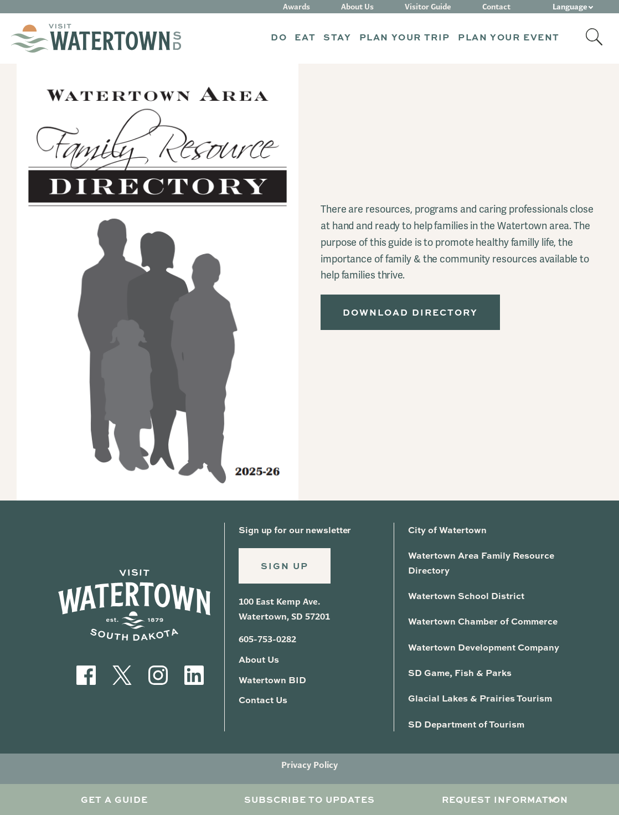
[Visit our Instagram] (158, 674)
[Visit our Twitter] (122, 674)
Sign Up (284, 565)
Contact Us (263, 699)
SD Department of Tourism (466, 724)
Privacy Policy (309, 765)
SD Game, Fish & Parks (460, 672)
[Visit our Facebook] (86, 674)
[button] (279, 38)
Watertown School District (466, 595)
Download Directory (410, 312)
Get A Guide (114, 799)
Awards (296, 6)
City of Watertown (447, 529)
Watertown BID (272, 679)
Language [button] (570, 6)
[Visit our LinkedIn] (194, 674)
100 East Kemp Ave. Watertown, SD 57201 (284, 608)
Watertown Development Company (483, 647)
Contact (496, 6)
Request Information (505, 799)
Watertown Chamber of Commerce (483, 621)
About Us (357, 6)
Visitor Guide (428, 6)
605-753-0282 (267, 639)
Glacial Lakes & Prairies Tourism (480, 698)
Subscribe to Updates (309, 799)
